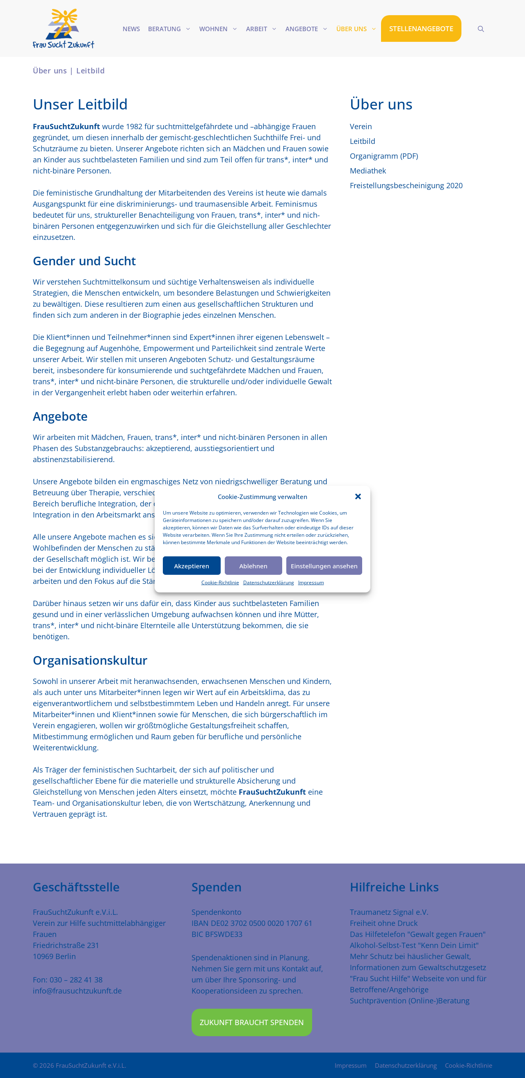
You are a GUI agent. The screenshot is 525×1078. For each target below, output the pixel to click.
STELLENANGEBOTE (421, 28)
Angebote (308, 28)
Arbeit (263, 28)
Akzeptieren (191, 565)
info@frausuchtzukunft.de (77, 991)
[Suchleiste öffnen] (481, 28)
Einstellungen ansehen (324, 565)
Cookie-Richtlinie (220, 582)
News (131, 29)
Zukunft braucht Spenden (252, 1022)
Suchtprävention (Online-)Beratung (410, 1000)
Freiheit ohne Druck (384, 923)
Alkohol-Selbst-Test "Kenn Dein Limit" (414, 945)
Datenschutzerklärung (268, 582)
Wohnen (220, 28)
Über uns (358, 28)
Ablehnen (254, 565)
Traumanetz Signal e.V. (389, 912)
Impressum (311, 582)
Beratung (171, 28)
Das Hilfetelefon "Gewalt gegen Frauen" (418, 934)
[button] (358, 496)
